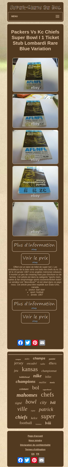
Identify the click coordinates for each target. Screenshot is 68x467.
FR (37, 454)
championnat (49, 370)
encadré (32, 363)
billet (48, 376)
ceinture (24, 389)
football (26, 423)
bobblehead (24, 377)
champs (39, 358)
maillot (42, 382)
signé (18, 403)
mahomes (27, 395)
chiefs (21, 417)
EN (32, 454)
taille (42, 364)
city (43, 402)
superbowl (47, 389)
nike (37, 375)
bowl (31, 402)
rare (33, 410)
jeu (16, 370)
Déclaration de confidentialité (35, 445)
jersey (18, 363)
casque (18, 359)
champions (25, 381)
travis (52, 382)
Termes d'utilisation (35, 449)
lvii (52, 402)
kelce (34, 418)
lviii (48, 423)
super (48, 416)
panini (52, 358)
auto (27, 358)
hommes (39, 424)
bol (35, 387)
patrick (46, 409)
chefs (47, 394)
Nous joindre (35, 440)
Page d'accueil (35, 436)
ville (22, 409)
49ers (52, 363)
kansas (30, 369)
